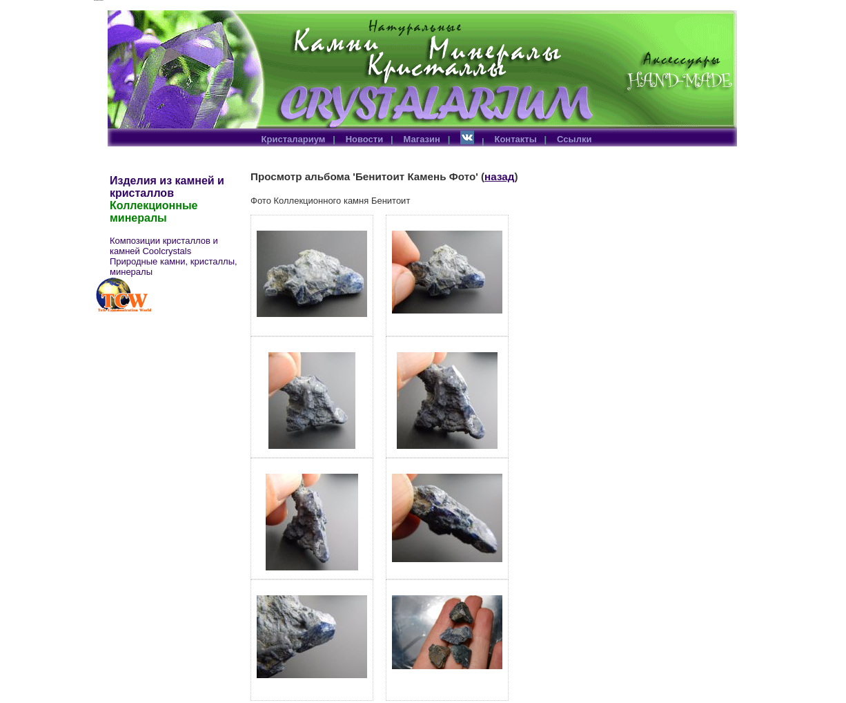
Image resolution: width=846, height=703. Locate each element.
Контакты (515, 139)
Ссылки (574, 139)
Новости (365, 139)
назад (499, 176)
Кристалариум (294, 139)
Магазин (422, 139)
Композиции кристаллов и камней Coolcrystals (164, 245)
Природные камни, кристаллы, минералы (173, 266)
